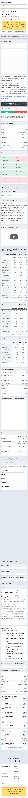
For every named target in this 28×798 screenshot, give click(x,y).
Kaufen (8, 112)
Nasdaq (24, 16)
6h (2, 630)
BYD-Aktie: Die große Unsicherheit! (14, 658)
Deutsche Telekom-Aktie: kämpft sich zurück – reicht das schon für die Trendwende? (14, 655)
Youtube (16, 771)
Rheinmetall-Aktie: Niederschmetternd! (15, 633)
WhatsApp (16, 781)
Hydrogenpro (8, 707)
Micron (6, 739)
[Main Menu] (26, 2)
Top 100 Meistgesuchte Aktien (14, 747)
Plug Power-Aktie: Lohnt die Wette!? (14, 641)
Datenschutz (4, 776)
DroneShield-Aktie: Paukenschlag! (14, 636)
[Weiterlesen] (25, 633)
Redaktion (16, 769)
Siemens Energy (9, 716)
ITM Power (7, 698)
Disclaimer (4, 774)
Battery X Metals (9, 725)
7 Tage (11, 630)
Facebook (16, 776)
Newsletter (4, 783)
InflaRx (6, 703)
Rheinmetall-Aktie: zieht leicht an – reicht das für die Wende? (14, 650)
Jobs (2, 781)
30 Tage (15, 630)
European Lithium (9, 712)
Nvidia (6, 721)
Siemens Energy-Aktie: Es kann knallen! (15, 638)
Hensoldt (7, 734)
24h (8, 630)
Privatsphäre (4, 778)
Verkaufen (21, 112)
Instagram (16, 778)
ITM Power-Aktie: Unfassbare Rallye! (14, 643)
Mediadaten (4, 771)
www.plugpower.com (19, 597)
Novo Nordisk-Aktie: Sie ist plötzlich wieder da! (14, 646)
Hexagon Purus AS (9, 743)
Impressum (4, 769)
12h (5, 630)
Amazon (7, 730)
